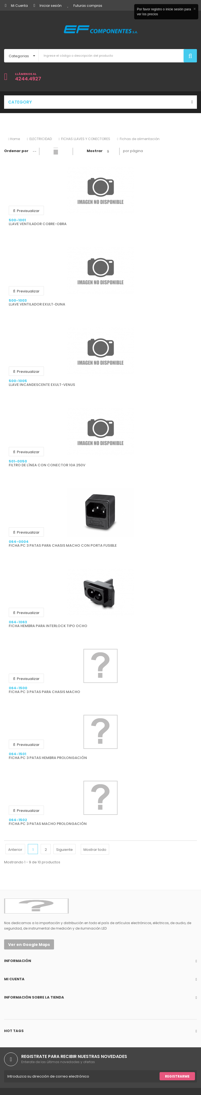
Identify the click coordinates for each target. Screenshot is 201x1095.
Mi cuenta (14, 979)
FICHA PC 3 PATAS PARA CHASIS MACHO (44, 691)
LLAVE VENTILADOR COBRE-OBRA (38, 224)
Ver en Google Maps (29, 944)
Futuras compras (84, 5)
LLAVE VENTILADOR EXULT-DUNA (37, 304)
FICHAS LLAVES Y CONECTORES (85, 139)
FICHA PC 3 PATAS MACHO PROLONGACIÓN (48, 823)
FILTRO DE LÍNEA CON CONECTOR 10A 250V (47, 465)
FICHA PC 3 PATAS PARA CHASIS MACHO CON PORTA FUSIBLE (63, 545)
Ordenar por (16, 150)
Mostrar (95, 150)
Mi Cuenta (16, 5)
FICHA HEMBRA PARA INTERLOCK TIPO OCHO (48, 626)
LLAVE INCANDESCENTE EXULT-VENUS (42, 384)
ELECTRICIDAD (40, 139)
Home (14, 139)
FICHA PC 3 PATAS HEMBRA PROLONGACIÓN (48, 757)
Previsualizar (26, 210)
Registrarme (177, 1076)
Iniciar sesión (48, 5)
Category (20, 102)
